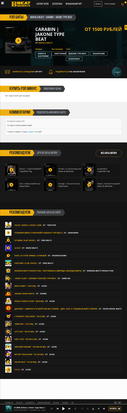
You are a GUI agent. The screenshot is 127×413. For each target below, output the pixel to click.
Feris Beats (46, 240)
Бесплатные (57, 4)
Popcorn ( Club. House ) (26, 263)
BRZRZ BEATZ (32, 248)
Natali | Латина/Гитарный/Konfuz (111, 183)
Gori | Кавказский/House (29, 183)
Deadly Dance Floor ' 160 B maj (29, 301)
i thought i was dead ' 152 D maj (30, 316)
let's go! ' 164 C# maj (24, 331)
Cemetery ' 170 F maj (24, 324)
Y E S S (17, 369)
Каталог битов (43, 4)
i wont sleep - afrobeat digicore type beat (35, 278)
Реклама (65, 403)
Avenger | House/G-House (69, 183)
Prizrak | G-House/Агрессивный (71, 169)
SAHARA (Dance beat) (24, 293)
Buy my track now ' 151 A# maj (29, 354)
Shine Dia (66, 278)
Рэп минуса (9, 403)
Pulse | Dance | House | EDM (28, 225)
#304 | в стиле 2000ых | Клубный (30, 255)
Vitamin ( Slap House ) (25, 240)
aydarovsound (59, 255)
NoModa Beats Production (100, 271)
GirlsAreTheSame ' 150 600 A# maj (30, 347)
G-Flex (17, 248)
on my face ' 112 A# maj (25, 362)
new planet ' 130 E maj (25, 286)
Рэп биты (56, 403)
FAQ (72, 403)
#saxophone (99, 53)
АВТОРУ (23, 71)
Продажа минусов (43, 403)
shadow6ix (73, 233)
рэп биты (16, 17)
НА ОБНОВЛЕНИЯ (67, 71)
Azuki (44, 286)
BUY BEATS (19, 403)
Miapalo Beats (45, 43)
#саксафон (74, 59)
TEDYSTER (51, 225)
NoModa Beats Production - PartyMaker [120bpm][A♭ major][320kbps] (48, 271)
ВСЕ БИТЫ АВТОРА (109, 153)
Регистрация (110, 3)
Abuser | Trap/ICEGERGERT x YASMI (34, 169)
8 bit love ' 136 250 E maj (26, 339)
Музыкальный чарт (74, 4)
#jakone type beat (77, 53)
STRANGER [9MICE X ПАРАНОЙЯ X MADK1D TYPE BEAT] (38, 233)
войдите (31, 131)
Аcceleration (102, 169)
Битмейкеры (30, 403)
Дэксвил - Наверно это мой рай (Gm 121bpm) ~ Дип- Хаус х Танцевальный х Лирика (56, 309)
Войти (98, 4)
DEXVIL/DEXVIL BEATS (112, 309)
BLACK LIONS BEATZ (21, 410)
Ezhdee (43, 293)
